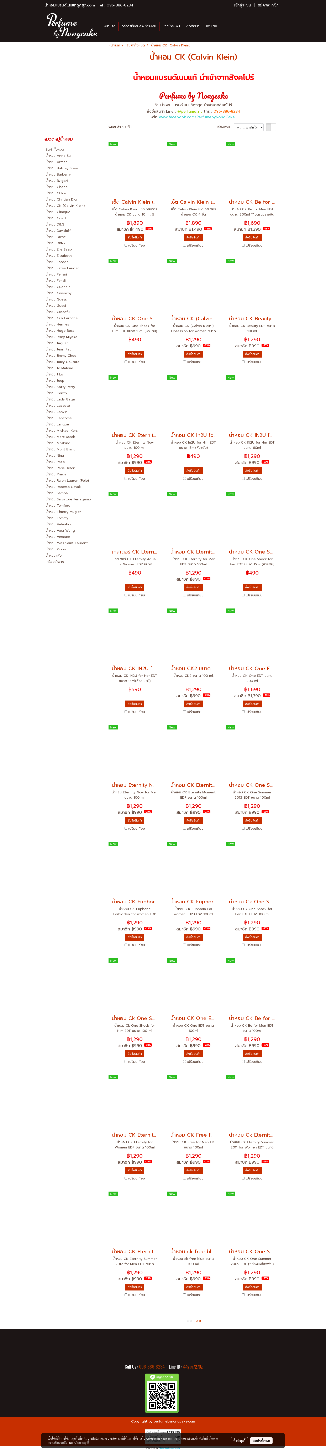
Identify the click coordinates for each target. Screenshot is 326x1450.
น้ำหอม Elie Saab (59, 249)
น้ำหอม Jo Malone (59, 368)
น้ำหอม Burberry (58, 174)
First (188, 1321)
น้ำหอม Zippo (56, 549)
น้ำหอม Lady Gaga (60, 399)
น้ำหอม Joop (55, 380)
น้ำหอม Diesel (56, 236)
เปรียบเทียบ (136, 245)
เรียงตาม (225, 127)
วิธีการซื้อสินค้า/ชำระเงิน (139, 26)
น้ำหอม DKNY (55, 243)
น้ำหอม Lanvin (56, 411)
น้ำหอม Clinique (58, 211)
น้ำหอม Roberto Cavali (63, 486)
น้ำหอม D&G (55, 224)
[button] (224, 26)
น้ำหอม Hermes (57, 324)
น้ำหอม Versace (58, 536)
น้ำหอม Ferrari (56, 274)
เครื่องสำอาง (55, 561)
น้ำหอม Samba (57, 493)
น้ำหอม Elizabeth (59, 255)
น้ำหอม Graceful (58, 311)
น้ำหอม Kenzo (56, 393)
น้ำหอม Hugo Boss (60, 330)
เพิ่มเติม (211, 26)
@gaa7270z (193, 1367)
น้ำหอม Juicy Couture (62, 361)
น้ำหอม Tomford (58, 505)
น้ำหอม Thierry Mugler (63, 511)
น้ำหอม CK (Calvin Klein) (65, 205)
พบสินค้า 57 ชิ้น (120, 127)
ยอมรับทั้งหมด (261, 1441)
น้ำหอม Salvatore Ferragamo (68, 499)
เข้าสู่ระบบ (242, 5)
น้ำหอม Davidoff (58, 230)
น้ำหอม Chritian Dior (62, 199)
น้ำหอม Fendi (56, 280)
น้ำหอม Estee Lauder (62, 268)
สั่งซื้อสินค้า (135, 237)
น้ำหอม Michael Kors (62, 430)
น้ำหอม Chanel (57, 187)
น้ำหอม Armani (57, 162)
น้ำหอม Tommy (57, 518)
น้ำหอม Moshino (58, 443)
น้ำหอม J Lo (54, 374)
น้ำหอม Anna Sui (59, 155)
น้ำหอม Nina (55, 455)
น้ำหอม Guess (56, 299)
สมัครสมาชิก (268, 5)
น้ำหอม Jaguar (57, 343)
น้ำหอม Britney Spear (62, 168)
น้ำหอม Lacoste (58, 405)
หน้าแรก (109, 26)
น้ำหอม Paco (55, 461)
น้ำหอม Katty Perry (60, 386)
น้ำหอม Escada (57, 261)
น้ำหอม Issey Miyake (61, 336)
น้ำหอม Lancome (59, 418)
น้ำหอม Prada (56, 474)
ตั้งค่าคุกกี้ (239, 1441)
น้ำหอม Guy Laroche (62, 318)
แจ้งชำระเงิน (171, 26)
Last (197, 1321)
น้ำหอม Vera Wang (60, 530)
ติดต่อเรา (193, 26)
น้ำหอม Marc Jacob (60, 436)
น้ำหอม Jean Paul (59, 349)
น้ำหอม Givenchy (59, 293)
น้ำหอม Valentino (59, 524)
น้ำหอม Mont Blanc (60, 449)
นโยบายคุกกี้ (81, 1443)
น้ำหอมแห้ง (54, 555)
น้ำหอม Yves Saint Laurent (67, 543)
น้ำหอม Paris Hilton (60, 468)
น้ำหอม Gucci (56, 305)
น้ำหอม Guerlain (58, 286)
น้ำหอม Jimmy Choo (61, 355)
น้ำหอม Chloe (56, 193)
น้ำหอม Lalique (57, 424)
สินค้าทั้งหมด (55, 149)
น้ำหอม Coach (56, 218)
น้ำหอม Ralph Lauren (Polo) (67, 480)
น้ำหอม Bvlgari (57, 180)
